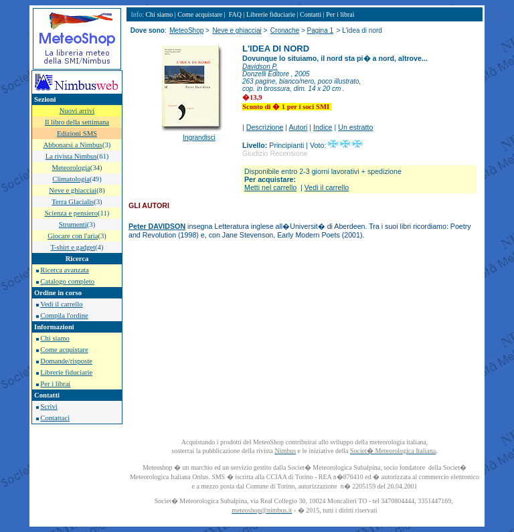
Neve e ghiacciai (236, 30)
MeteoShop (186, 30)
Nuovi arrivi (77, 110)
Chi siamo (55, 338)
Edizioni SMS (77, 133)
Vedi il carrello (61, 304)
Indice (322, 127)
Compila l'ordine (64, 315)
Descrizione (265, 127)
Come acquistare (64, 349)
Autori (298, 127)
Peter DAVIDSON (156, 226)
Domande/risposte (66, 361)
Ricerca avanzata (64, 270)
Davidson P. (260, 66)
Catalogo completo (67, 281)
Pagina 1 (320, 30)
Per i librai (55, 383)
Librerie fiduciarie (66, 372)
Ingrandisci (199, 137)
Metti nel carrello (270, 187)
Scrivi (48, 406)
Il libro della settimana (77, 122)
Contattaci (55, 418)
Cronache (284, 30)
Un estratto (355, 127)
